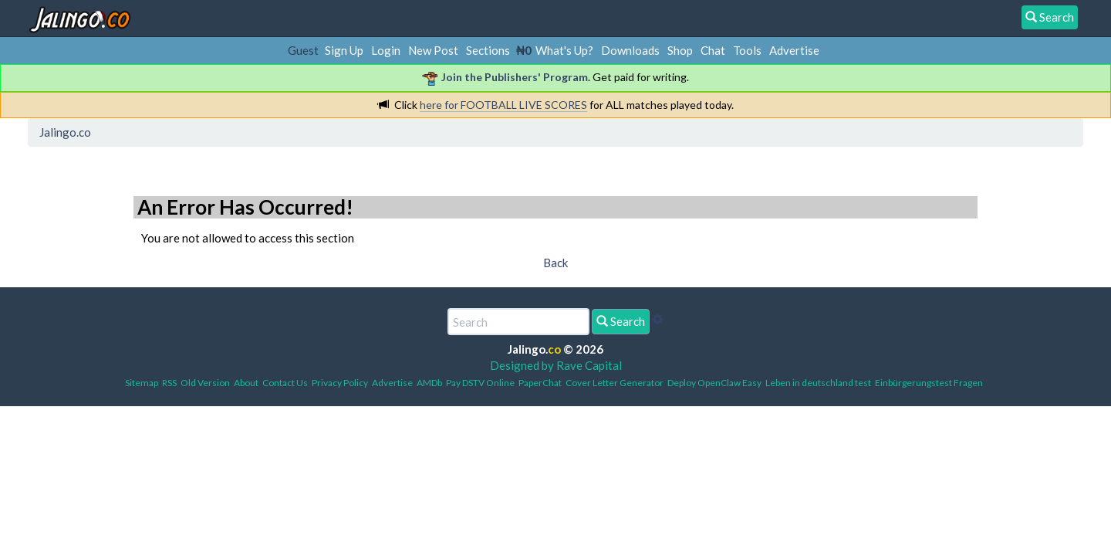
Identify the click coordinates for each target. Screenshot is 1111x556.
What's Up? (564, 50)
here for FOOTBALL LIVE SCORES (503, 104)
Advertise (794, 50)
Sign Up (344, 50)
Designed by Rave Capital (556, 365)
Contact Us (285, 382)
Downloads (630, 50)
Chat (713, 50)
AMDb (429, 382)
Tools (747, 50)
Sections (488, 50)
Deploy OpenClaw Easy (714, 382)
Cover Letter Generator (615, 382)
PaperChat (540, 382)
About (246, 382)
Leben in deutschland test (818, 382)
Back (555, 263)
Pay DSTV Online (480, 382)
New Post (433, 50)
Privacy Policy (340, 382)
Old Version (205, 382)
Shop (680, 50)
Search (620, 321)
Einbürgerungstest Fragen (929, 382)
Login (385, 50)
